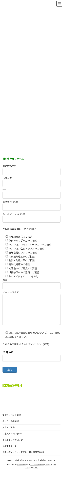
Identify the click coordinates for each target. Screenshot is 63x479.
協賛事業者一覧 (10, 451)
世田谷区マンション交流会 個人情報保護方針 (24, 457)
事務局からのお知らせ (13, 445)
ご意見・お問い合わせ (13, 438)
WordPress (21, 469)
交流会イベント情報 (12, 420)
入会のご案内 (9, 432)
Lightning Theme (37, 469)
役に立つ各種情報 (11, 426)
